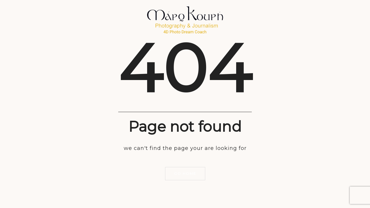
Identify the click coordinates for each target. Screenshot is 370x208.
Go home (185, 173)
